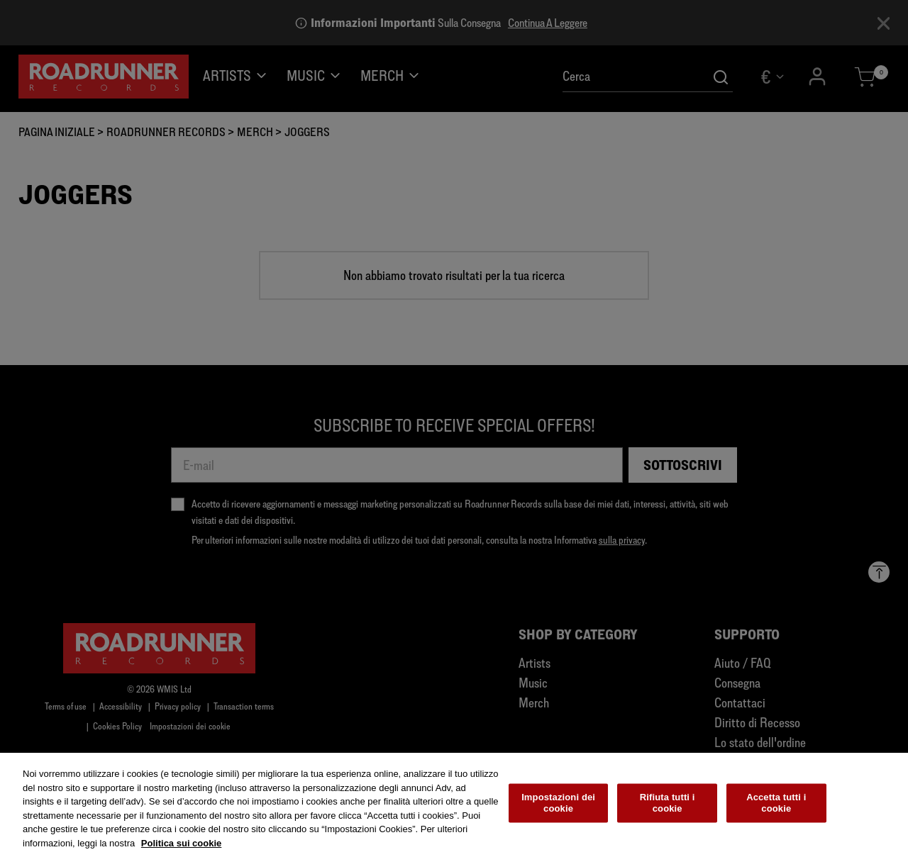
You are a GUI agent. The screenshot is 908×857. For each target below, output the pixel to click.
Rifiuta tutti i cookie (667, 806)
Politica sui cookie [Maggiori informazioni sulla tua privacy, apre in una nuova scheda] (181, 846)
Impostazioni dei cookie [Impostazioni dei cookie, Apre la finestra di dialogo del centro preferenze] (558, 806)
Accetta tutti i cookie (776, 806)
